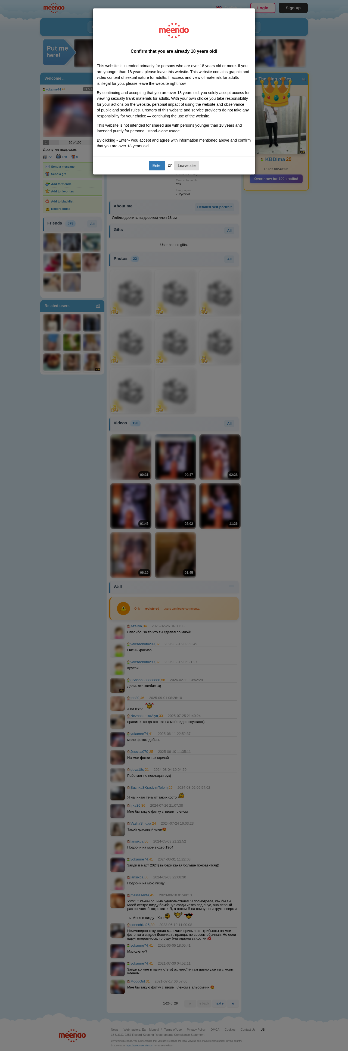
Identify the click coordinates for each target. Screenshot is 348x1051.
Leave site (187, 165)
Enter (156, 165)
